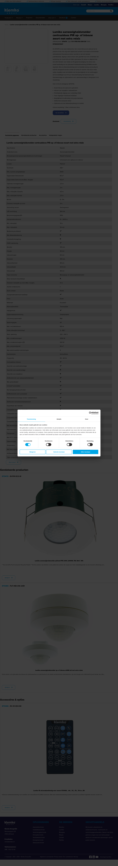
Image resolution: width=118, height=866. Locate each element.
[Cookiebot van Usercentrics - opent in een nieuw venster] (90, 413)
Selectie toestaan (59, 452)
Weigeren (32, 452)
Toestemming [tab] (31, 419)
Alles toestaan (85, 452)
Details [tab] (59, 419)
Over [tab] (86, 419)
